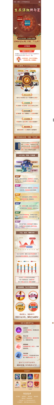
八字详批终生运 (25, 2)
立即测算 (27, 46)
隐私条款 (30, 396)
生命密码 (23, 377)
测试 (18, 2)
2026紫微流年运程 (30, 386)
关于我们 (18, 396)
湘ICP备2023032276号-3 (30, 402)
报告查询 (36, 396)
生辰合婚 (36, 377)
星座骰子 (30, 377)
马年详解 (36, 385)
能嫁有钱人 (17, 385)
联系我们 (24, 396)
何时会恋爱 (17, 377)
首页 (15, 2)
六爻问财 (23, 385)
